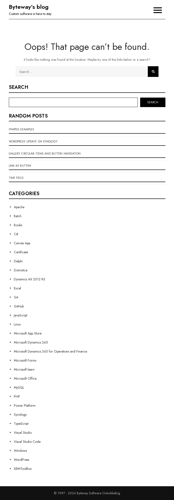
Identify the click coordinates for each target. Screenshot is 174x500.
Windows (20, 450)
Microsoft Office (25, 378)
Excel (17, 288)
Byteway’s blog (29, 7)
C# (16, 234)
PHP (17, 396)
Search (18, 87)
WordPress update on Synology (33, 141)
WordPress (21, 459)
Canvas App (22, 243)
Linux (17, 324)
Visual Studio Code (27, 441)
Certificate (21, 252)
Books (18, 225)
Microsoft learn (24, 369)
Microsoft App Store (27, 333)
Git (16, 297)
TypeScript (21, 423)
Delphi (18, 261)
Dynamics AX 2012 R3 (29, 279)
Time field (16, 178)
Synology (20, 414)
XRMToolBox (23, 468)
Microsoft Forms (25, 360)
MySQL (19, 387)
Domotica (20, 270)
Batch (17, 216)
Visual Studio (23, 432)
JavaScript (20, 315)
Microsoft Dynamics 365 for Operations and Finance (50, 351)
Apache (19, 207)
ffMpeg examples (21, 129)
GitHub (19, 306)
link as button (20, 166)
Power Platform (25, 405)
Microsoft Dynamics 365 (31, 342)
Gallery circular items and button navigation (45, 153)
